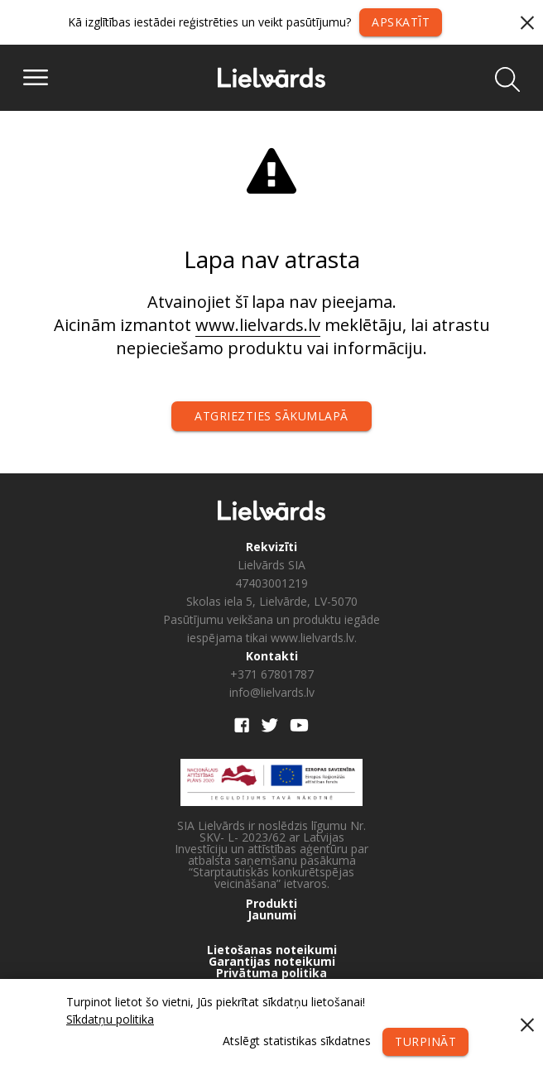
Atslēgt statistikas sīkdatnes (297, 1040)
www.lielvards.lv (257, 325)
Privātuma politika (271, 973)
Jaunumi (271, 915)
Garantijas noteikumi (272, 961)
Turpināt (425, 1041)
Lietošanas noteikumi (272, 950)
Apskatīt (401, 22)
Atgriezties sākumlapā (271, 416)
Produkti (271, 903)
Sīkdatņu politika (110, 1019)
